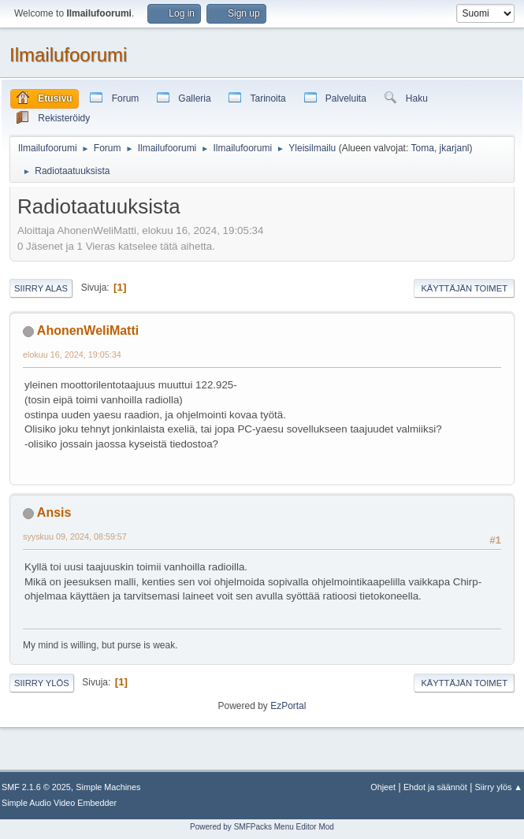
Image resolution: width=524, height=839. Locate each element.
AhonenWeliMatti (88, 330)
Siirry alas (41, 288)
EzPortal (288, 705)
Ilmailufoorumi (68, 54)
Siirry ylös (41, 683)
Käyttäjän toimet (464, 288)
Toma (422, 148)
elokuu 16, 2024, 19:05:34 (72, 354)
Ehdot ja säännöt (435, 787)
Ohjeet (383, 787)
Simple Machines (108, 787)
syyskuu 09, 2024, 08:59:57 (75, 536)
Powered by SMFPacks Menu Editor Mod (262, 826)
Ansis (54, 512)
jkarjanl (455, 148)
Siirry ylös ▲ (498, 787)
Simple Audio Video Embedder (59, 802)
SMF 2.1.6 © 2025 (36, 787)
